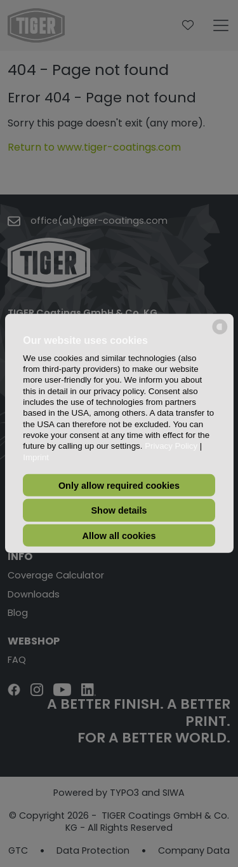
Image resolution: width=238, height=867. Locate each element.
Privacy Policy (171, 446)
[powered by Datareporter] (219, 333)
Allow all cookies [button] (119, 535)
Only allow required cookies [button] (119, 485)
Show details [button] (119, 510)
